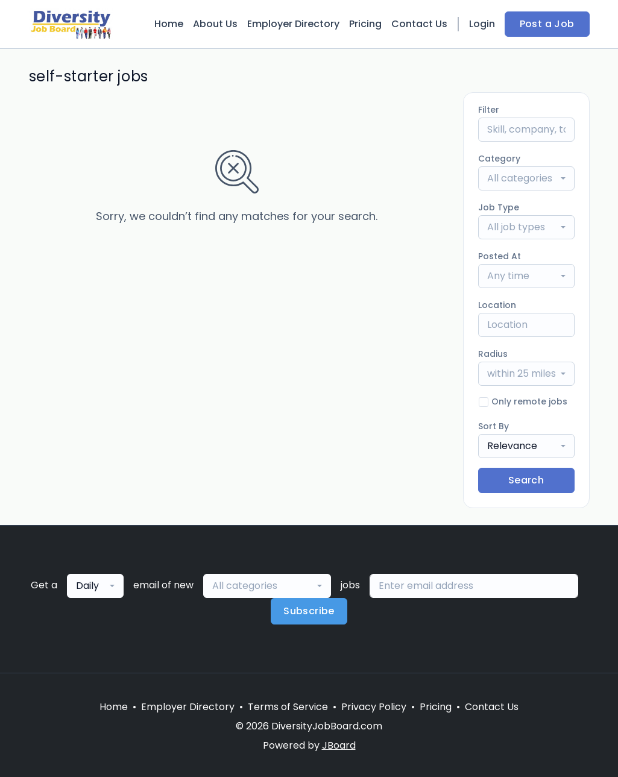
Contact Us (419, 24)
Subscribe (309, 611)
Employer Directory (293, 24)
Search (526, 480)
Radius (493, 354)
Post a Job (547, 24)
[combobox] (526, 178)
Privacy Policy (373, 707)
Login (482, 24)
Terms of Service (288, 707)
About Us (215, 24)
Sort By (493, 426)
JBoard (339, 745)
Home (168, 24)
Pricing (365, 24)
